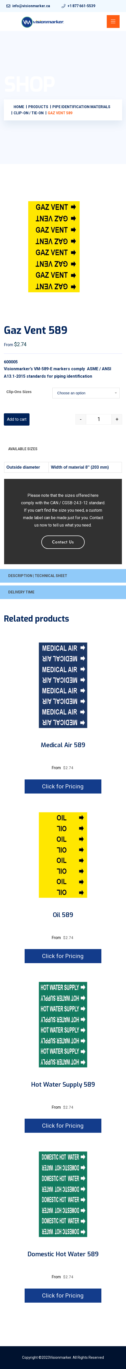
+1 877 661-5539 (81, 6)
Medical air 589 (63, 745)
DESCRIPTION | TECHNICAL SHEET (37, 576)
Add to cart (16, 419)
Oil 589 (63, 915)
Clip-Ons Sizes (19, 392)
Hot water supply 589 (63, 1084)
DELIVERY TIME (21, 592)
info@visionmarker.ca (31, 6)
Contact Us (63, 542)
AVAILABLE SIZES (22, 449)
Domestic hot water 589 (63, 1254)
